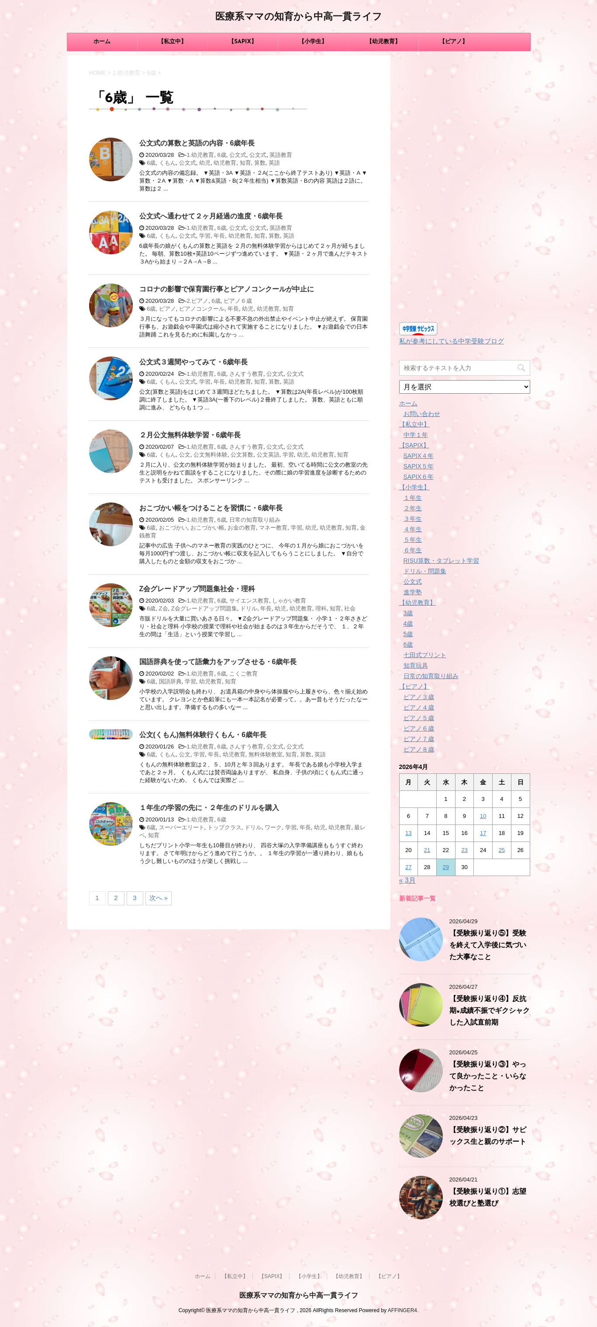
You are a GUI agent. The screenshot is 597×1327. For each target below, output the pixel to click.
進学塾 (413, 592)
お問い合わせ (422, 413)
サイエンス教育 (249, 600)
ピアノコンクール (201, 308)
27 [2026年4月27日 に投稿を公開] (408, 867)
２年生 (413, 508)
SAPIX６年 (419, 476)
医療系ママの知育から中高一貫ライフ (298, 17)
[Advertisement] (464, 186)
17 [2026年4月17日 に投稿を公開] (483, 833)
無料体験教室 (265, 754)
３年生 (413, 518)
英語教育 (280, 155)
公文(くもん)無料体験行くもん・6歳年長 (203, 734)
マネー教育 (273, 527)
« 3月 (407, 880)
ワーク (273, 827)
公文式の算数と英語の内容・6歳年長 (197, 143)
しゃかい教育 (289, 600)
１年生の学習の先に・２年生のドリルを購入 (209, 807)
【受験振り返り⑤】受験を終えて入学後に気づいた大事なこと (487, 945)
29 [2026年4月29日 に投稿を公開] (446, 867)
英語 (274, 162)
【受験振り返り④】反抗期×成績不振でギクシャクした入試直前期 (489, 1011)
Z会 (163, 608)
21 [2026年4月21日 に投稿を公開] (427, 850)
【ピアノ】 (453, 42)
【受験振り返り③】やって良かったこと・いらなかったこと (487, 1076)
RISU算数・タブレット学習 (441, 560)
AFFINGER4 (402, 1310)
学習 (205, 235)
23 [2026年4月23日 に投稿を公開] (464, 850)
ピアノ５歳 (419, 717)
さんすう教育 (246, 374)
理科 (321, 608)
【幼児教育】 (383, 42)
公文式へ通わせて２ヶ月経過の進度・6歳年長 (211, 216)
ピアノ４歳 (419, 707)
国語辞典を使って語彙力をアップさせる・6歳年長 (218, 661)
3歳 (408, 613)
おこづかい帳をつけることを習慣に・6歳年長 (211, 508)
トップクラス (224, 827)
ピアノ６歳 (238, 301)
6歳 (221, 155)
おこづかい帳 (207, 527)
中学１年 (416, 434)
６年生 (413, 550)
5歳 (408, 634)
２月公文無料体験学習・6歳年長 (190, 435)
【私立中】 (172, 42)
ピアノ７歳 (419, 738)
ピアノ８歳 (419, 749)
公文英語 (268, 454)
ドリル (248, 608)
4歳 (408, 623)
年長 (219, 235)
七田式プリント (425, 654)
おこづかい (173, 527)
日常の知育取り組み (254, 519)
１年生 (413, 497)
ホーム (101, 42)
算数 (260, 162)
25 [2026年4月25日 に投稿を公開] (502, 850)
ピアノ (167, 308)
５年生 (413, 539)
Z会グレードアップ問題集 (204, 608)
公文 (184, 454)
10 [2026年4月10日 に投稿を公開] (483, 816)
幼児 (205, 162)
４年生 (413, 529)
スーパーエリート (181, 827)
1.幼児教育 (200, 155)
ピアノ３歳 (419, 696)
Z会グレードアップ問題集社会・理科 (197, 588)
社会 (349, 608)
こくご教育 (243, 673)
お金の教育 (242, 527)
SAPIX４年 (419, 455)
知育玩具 (416, 665)
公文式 (237, 155)
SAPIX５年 (419, 466)
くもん (167, 162)
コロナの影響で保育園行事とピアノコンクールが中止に (226, 289)
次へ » (158, 897)
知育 (245, 162)
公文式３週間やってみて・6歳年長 (193, 362)
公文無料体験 (210, 454)
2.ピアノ (197, 301)
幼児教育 (225, 162)
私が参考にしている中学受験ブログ (451, 341)
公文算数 (242, 454)
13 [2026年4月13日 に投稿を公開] (408, 833)
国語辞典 (170, 681)
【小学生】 (313, 42)
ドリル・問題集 (425, 571)
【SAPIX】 (242, 42)
